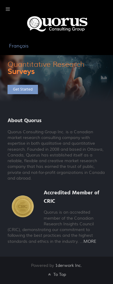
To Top (56, 274)
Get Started (23, 89)
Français (19, 46)
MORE (89, 241)
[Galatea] (57, 23)
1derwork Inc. (68, 265)
